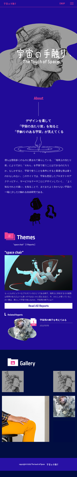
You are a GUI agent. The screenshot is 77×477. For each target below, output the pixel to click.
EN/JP (62, 3)
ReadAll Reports (38, 306)
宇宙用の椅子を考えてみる (53, 320)
